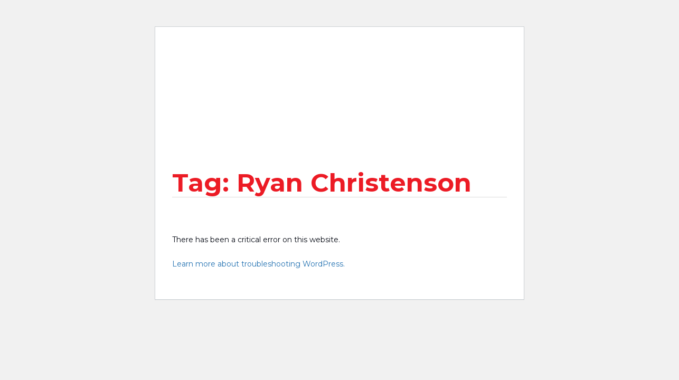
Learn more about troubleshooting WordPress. (258, 264)
